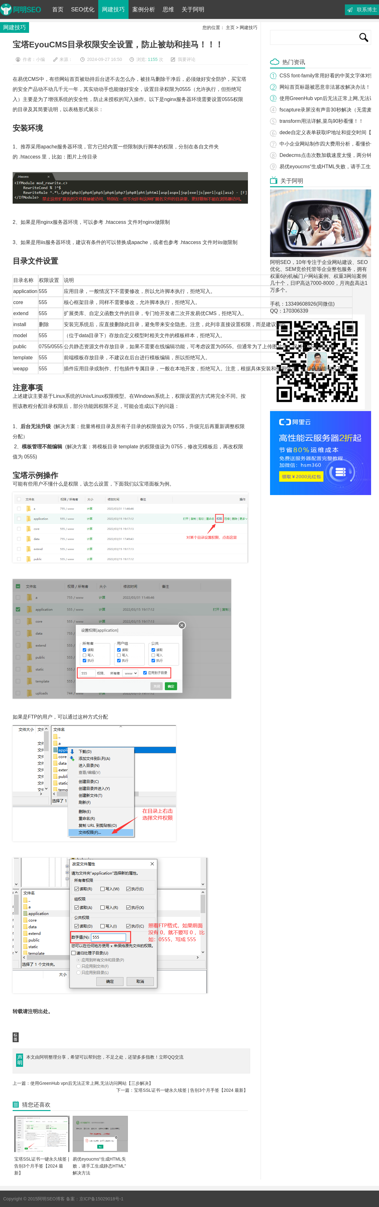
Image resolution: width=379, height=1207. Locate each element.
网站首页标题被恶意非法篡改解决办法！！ (328, 87)
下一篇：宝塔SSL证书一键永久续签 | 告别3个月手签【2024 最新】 (182, 1090)
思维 (168, 9)
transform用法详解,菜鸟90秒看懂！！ (322, 121)
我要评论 (187, 59)
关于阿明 (193, 9)
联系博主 (367, 9)
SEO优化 (82, 9)
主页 (230, 27)
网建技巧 (113, 9)
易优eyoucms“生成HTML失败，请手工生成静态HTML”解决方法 (99, 1165)
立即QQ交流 (171, 1057)
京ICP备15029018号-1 (101, 1198)
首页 (57, 9)
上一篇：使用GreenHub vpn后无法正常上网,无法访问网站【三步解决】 (83, 1083)
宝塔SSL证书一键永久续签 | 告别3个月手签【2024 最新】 (41, 1165)
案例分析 (143, 9)
